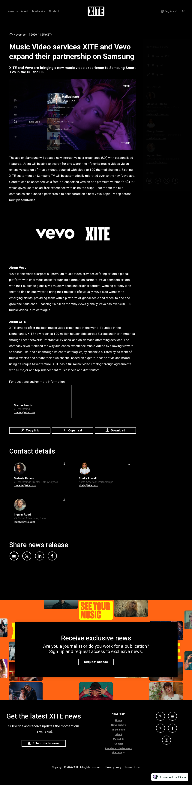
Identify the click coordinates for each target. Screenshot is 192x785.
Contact (54, 11)
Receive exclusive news (118, 748)
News (11, 11)
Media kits (38, 11)
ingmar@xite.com (24, 521)
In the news (118, 729)
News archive (118, 725)
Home (118, 720)
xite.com (117, 752)
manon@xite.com (24, 412)
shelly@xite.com (88, 485)
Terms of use (132, 767)
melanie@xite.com (25, 485)
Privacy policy (114, 767)
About (24, 11)
